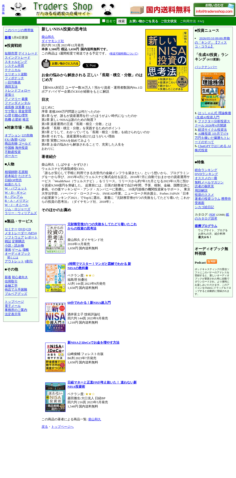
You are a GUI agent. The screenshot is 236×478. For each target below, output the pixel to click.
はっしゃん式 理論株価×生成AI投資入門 (213, 115)
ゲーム (16, 250)
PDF (212, 214)
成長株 (9, 107)
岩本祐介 (11, 176)
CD (28, 229)
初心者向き (20, 277)
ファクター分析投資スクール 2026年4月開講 (212, 123)
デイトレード (28, 53)
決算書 (20, 107)
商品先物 (11, 143)
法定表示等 (13, 314)
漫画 (8, 250)
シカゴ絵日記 (204, 207)
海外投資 (21, 148)
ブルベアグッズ (16, 294)
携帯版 (3, 9)
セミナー (11, 229)
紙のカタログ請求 (212, 217)
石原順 (23, 172)
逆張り (9, 95)
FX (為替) (11, 139)
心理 (8, 115)
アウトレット (14, 261)
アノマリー (13, 99)
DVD (21, 229)
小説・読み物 (14, 245)
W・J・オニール (16, 205)
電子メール (13, 306)
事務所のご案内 (16, 310)
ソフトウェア (14, 237)
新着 (8, 37)
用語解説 (201, 190)
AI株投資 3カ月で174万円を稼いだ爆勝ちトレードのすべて (212, 138)
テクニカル (13, 70)
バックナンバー (206, 67)
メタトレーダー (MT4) (21, 233)
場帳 (25, 250)
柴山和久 (48, 37)
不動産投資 (13, 152)
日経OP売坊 (13, 180)
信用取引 (11, 281)
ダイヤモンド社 (53, 41)
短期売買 (11, 53)
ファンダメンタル (17, 103)
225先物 (27, 135)
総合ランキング (206, 170)
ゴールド (24, 143)
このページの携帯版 (19, 30)
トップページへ (62, 426)
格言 (25, 119)
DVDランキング (206, 174)
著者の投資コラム (207, 199)
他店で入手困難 (16, 289)
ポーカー (11, 156)
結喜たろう (13, 184)
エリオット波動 (16, 74)
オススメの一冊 (206, 178)
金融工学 (11, 285)
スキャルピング (16, 62)
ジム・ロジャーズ (17, 209)
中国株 (9, 148)
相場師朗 (11, 172)
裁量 (24, 99)
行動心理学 (20, 115)
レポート (31, 237)
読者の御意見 (204, 186)
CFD (22, 139)
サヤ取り (11, 111)
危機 (8, 119)
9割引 (29, 261)
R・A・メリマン (17, 200)
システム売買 (14, 66)
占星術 (16, 119)
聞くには (12, 257)
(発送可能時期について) (123, 53)
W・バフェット (16, 188)
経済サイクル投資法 (212, 129)
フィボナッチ (14, 78)
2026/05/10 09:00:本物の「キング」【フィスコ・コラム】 (212, 42)
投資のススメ (204, 195)
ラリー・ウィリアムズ (21, 213)
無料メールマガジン (209, 182)
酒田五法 (11, 86)
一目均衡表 (13, 82)
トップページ (14, 301)
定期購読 (18, 241)
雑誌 (8, 241)
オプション (13, 135)
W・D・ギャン (15, 192)
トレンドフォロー (17, 90)
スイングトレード (17, 57)
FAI (28, 107)
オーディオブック (17, 253)
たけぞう (24, 176)
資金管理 (24, 111)
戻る (45, 426)
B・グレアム (14, 197)
